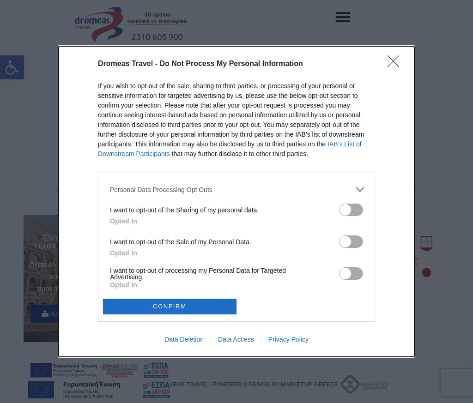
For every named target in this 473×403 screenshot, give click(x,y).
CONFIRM (169, 306)
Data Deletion (184, 339)
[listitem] (236, 189)
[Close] (396, 64)
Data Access (236, 339)
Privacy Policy (288, 339)
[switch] (351, 210)
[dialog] (236, 201)
